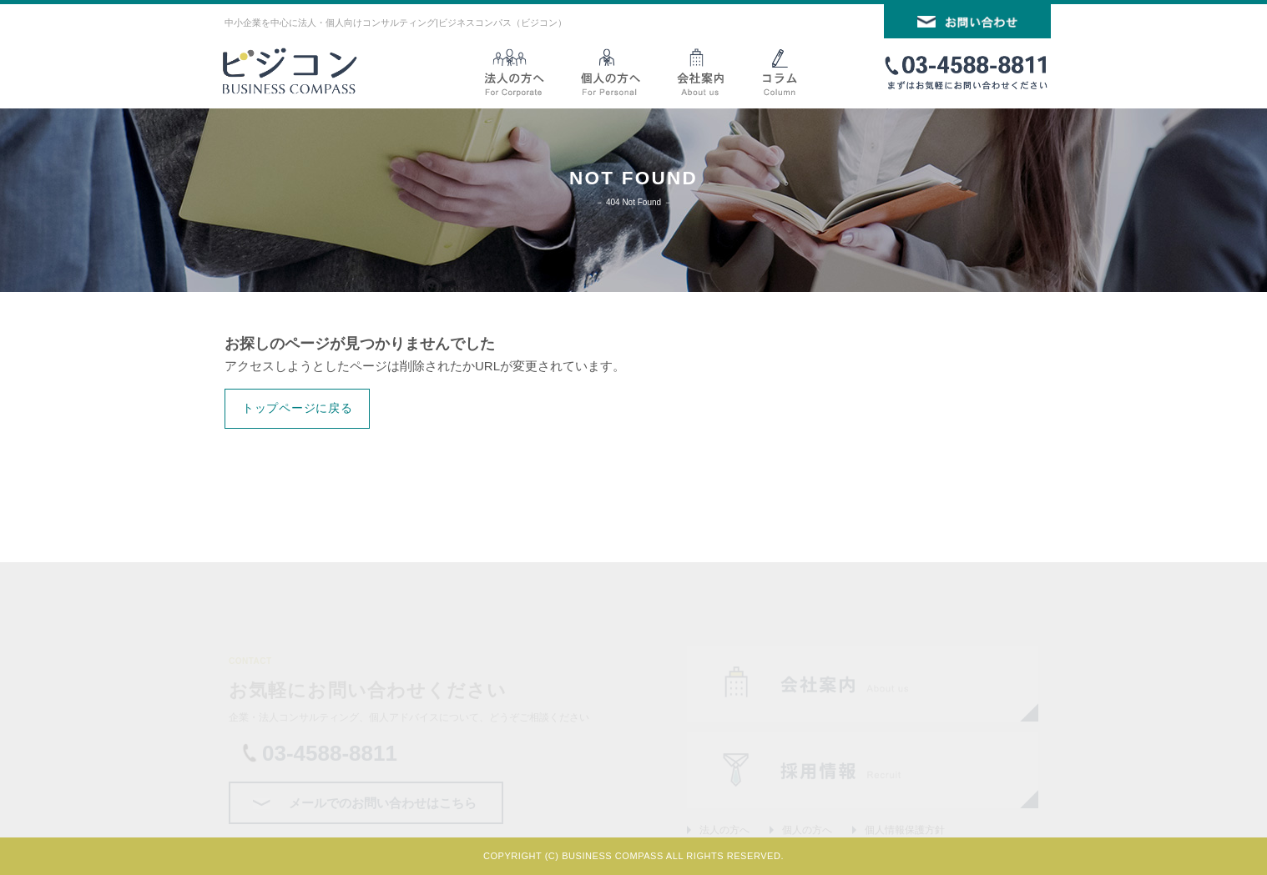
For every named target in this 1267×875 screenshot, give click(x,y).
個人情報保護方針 (905, 830)
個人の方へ (807, 830)
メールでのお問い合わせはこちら (383, 803)
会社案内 (700, 72)
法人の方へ (724, 830)
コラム (779, 72)
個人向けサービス (612, 72)
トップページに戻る (297, 408)
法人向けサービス (521, 72)
